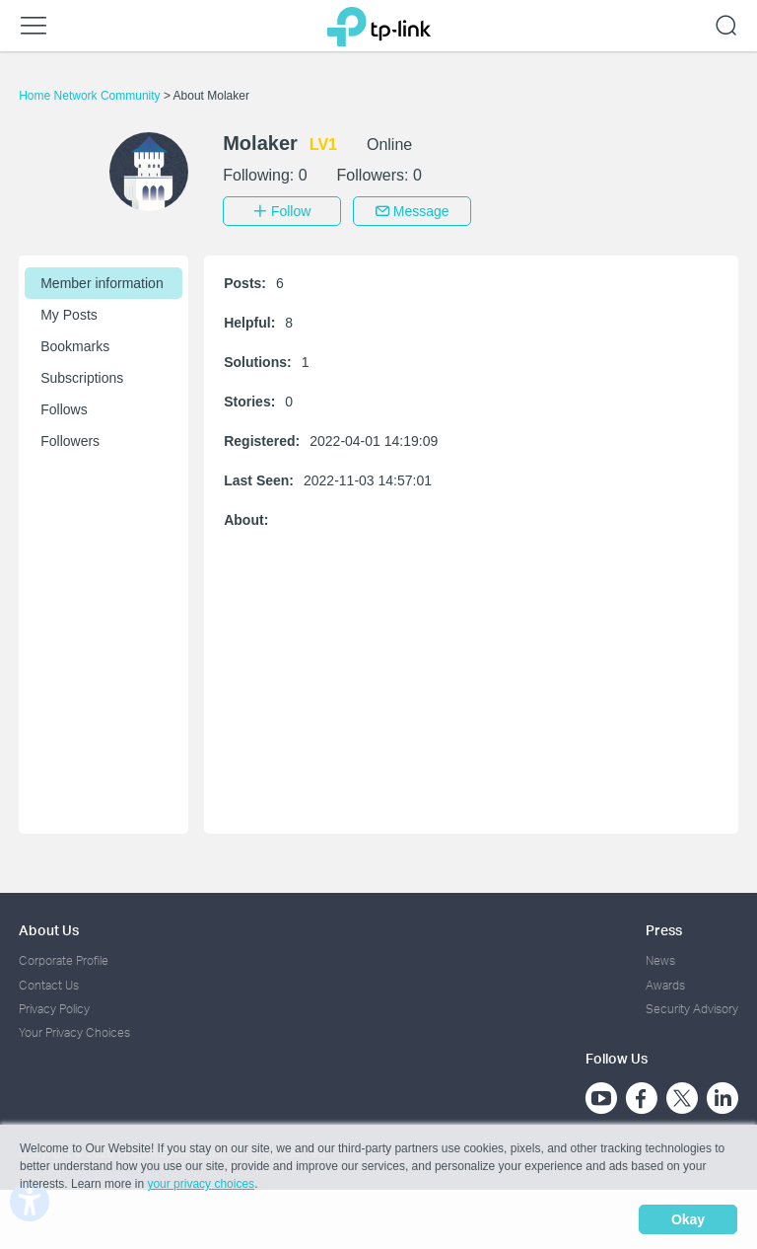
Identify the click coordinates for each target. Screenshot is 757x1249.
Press (664, 929)
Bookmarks (74, 346)
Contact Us (49, 985)
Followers (70, 441)
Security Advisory (692, 1008)
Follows (63, 409)
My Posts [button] (69, 315)
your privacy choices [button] (200, 1184)
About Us (49, 929)
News (660, 960)
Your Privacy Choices (74, 1032)
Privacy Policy (54, 1008)
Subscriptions (81, 378)
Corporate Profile (63, 960)
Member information (102, 283)
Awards (665, 985)
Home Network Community (91, 96)
